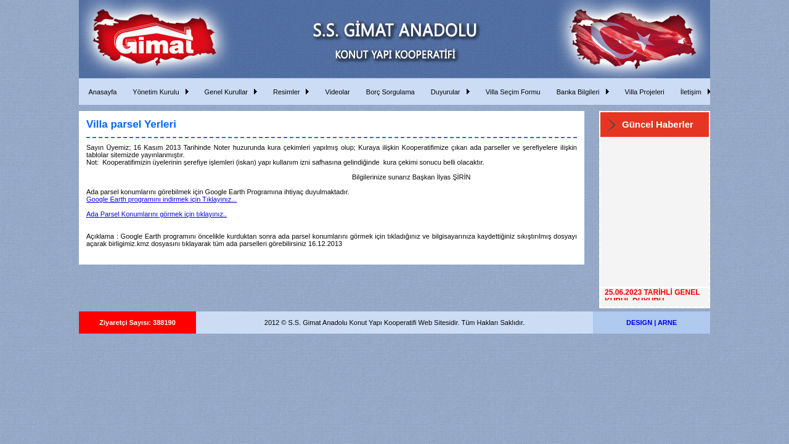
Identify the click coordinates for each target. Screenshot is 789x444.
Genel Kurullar (224, 92)
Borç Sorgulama (388, 92)
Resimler (284, 92)
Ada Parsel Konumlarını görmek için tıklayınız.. (156, 214)
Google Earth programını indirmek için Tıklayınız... (161, 199)
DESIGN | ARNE (651, 322)
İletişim (689, 92)
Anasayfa (101, 92)
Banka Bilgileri (576, 92)
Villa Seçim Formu (511, 92)
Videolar (335, 92)
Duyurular (443, 92)
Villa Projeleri (642, 92)
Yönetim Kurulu (154, 92)
